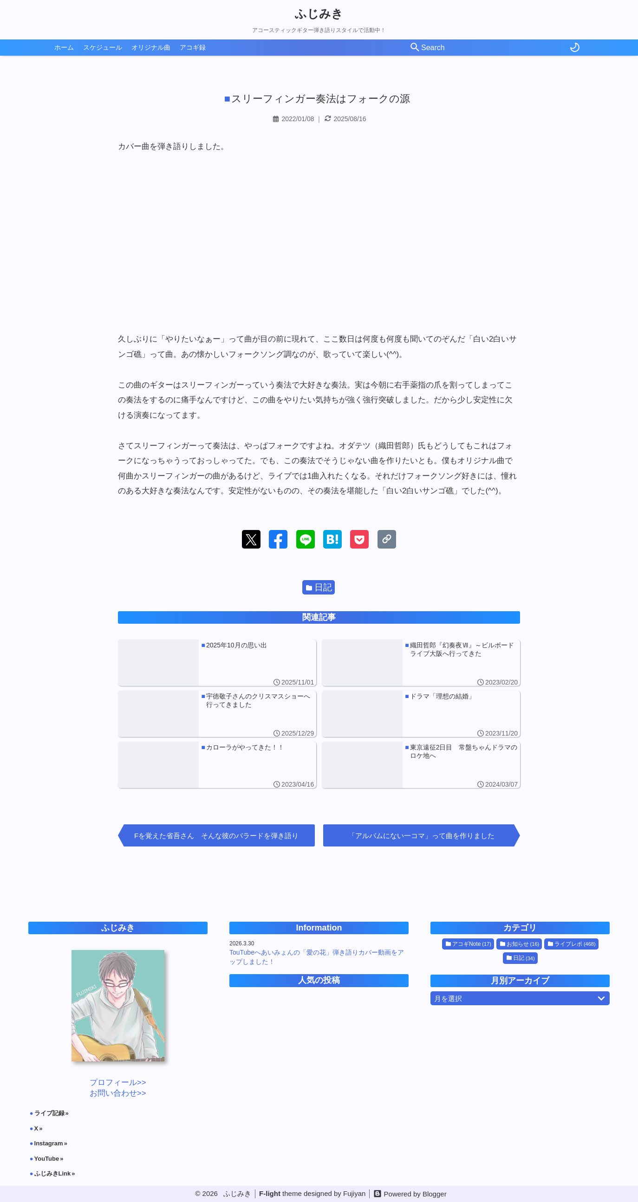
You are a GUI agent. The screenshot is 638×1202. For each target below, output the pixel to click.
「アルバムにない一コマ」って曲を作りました (421, 836)
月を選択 (521, 998)
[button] (251, 539)
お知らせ (520, 944)
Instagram (48, 1143)
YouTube (46, 1158)
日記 (319, 587)
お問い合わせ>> (118, 1093)
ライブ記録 (49, 1113)
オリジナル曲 (150, 47)
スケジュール (102, 47)
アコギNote (468, 944)
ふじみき (319, 13)
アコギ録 (193, 47)
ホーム (64, 47)
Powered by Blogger (415, 1194)
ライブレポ (572, 944)
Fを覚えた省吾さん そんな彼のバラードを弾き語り (216, 836)
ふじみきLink (52, 1173)
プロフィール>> (118, 1082)
